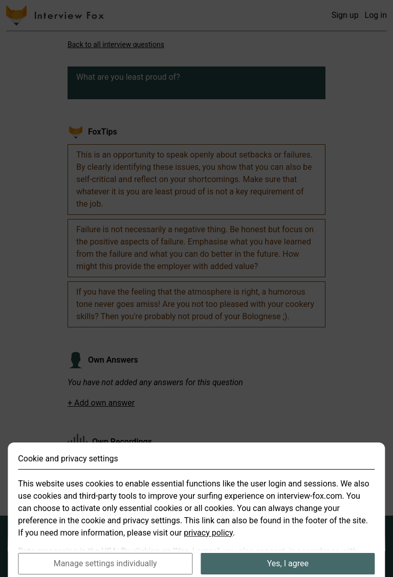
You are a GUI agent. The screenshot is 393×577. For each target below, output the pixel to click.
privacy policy (208, 541)
